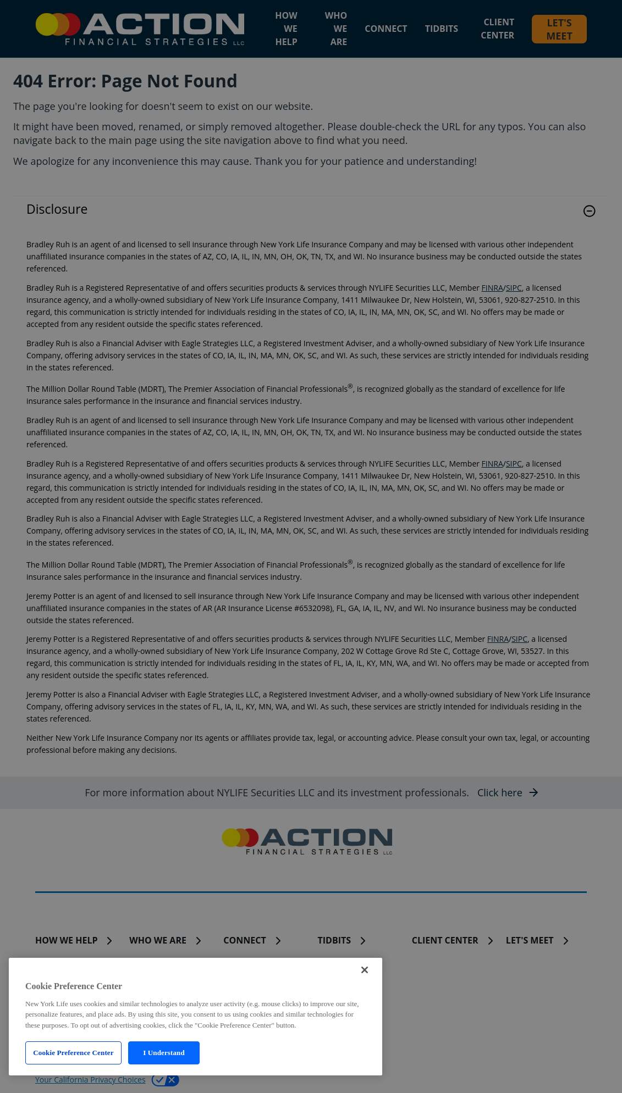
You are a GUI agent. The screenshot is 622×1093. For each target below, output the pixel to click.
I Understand (164, 1052)
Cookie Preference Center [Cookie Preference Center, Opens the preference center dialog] (73, 1052)
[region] (195, 1016)
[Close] (365, 970)
